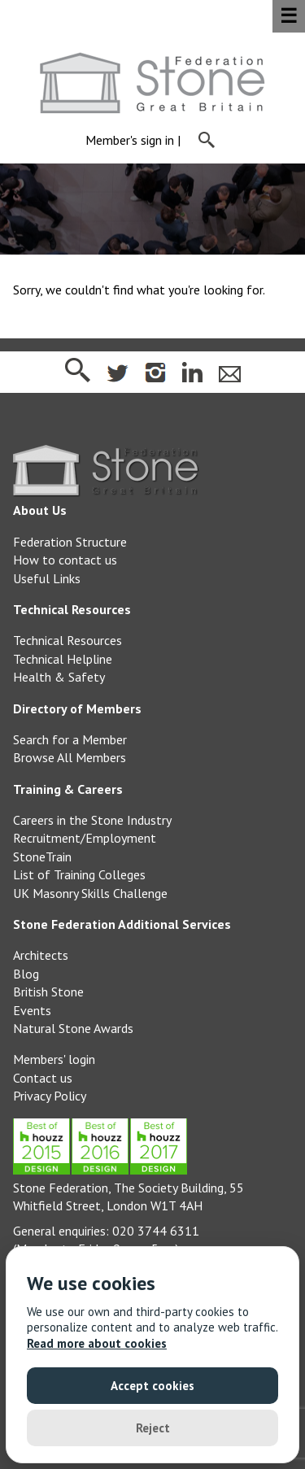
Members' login (54, 1059)
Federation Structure (70, 542)
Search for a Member (70, 739)
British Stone (48, 991)
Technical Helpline (62, 659)
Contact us (42, 1078)
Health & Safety (59, 677)
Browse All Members (69, 757)
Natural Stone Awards (73, 1028)
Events (32, 1010)
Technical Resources (67, 640)
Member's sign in (129, 141)
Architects (40, 955)
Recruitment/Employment (84, 838)
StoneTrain (42, 856)
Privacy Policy (49, 1096)
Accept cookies (152, 1385)
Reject (153, 1428)
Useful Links (47, 578)
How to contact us (65, 559)
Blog (26, 974)
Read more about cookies (97, 1343)
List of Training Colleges (79, 874)
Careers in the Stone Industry (92, 820)
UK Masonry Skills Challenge (90, 893)
